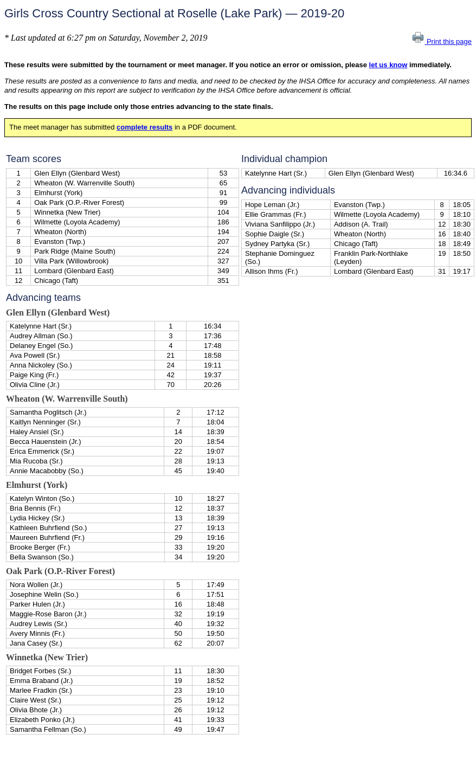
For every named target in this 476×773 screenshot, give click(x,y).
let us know (388, 65)
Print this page (441, 41)
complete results (144, 127)
